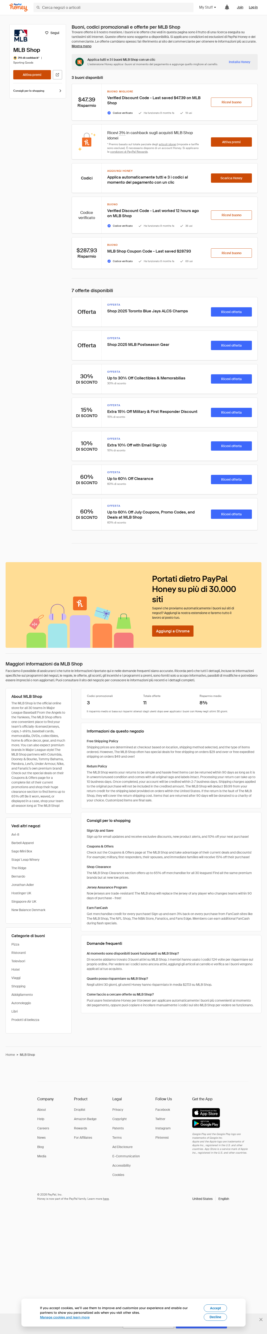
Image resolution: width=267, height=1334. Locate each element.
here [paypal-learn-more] (106, 1199)
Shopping (18, 986)
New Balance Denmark (28, 910)
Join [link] (240, 7)
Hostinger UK (21, 893)
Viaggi (15, 978)
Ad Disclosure (122, 1147)
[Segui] (52, 32)
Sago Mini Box (21, 851)
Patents (118, 1128)
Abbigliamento (22, 995)
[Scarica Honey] (231, 178)
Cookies (118, 1175)
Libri (14, 1011)
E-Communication (126, 1156)
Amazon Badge (85, 1119)
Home (10, 1055)
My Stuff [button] (208, 7)
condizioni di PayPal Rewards (129, 152)
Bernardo (18, 876)
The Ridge (18, 868)
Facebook (162, 1110)
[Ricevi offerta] (231, 312)
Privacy (117, 1110)
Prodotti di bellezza (25, 1020)
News (41, 1137)
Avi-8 (15, 834)
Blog (40, 1147)
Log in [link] (253, 7)
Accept (215, 1308)
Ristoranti (18, 953)
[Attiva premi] (32, 74)
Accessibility (121, 1165)
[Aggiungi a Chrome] (173, 631)
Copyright (119, 1119)
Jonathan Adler (22, 885)
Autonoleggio (21, 1003)
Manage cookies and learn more (65, 1317)
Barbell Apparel (22, 843)
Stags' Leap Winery (25, 860)
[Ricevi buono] (231, 102)
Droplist (79, 1110)
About (41, 1110)
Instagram (163, 1128)
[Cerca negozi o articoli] (113, 7)
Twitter (160, 1119)
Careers (43, 1128)
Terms (117, 1137)
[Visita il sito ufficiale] (57, 74)
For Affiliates (83, 1137)
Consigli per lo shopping (37, 91)
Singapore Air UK (23, 901)
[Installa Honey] (239, 62)
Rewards (80, 1128)
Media (41, 1156)
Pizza (15, 944)
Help (40, 1119)
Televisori (18, 961)
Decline (215, 1317)
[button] (210, 1198)
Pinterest (162, 1137)
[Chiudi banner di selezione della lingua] (261, 1319)
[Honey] (18, 7)
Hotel (15, 969)
